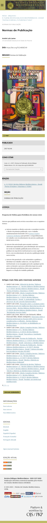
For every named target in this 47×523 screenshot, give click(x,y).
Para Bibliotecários (9, 413)
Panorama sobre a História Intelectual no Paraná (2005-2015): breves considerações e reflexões (25, 319)
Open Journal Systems (11, 449)
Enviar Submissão (12, 392)
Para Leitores (7, 406)
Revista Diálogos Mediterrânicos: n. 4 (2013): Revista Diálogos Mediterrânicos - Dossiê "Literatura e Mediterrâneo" (25, 340)
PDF (7, 136)
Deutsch (6, 427)
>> (8, 385)
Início (4, 16)
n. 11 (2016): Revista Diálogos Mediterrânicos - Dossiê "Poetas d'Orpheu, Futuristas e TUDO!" (23, 19)
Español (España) (9, 433)
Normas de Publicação (28, 338)
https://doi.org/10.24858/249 (16, 48)
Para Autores (7, 409)
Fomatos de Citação (13, 169)
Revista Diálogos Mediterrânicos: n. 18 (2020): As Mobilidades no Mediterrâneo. (23, 323)
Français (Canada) (9, 437)
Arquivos (12, 16)
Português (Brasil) (9, 440)
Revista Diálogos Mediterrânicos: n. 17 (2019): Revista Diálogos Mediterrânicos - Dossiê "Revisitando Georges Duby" (24, 310)
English (5, 430)
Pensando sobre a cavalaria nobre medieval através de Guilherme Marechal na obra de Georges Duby (25, 306)
